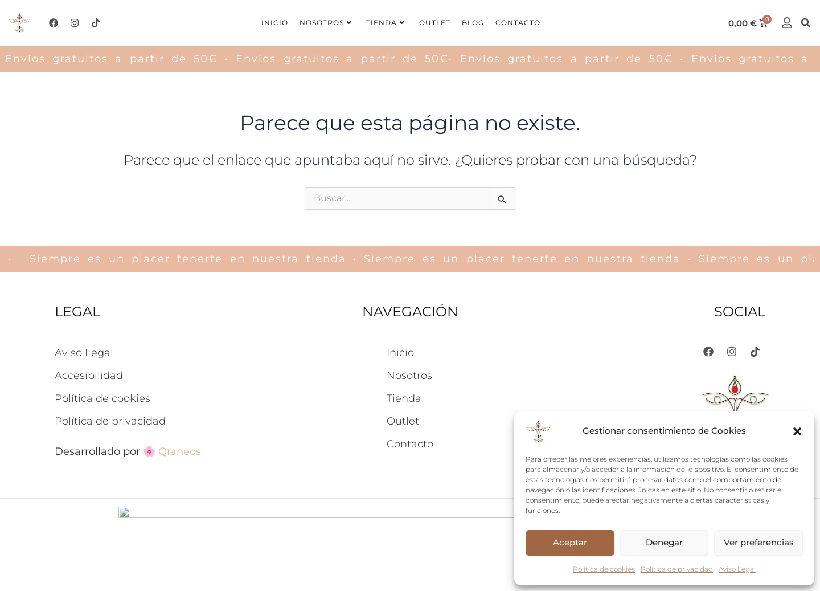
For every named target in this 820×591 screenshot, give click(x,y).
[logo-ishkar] (19, 23)
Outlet (434, 22)
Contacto (517, 22)
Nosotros (326, 22)
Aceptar (570, 542)
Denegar (664, 542)
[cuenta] (787, 22)
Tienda (385, 22)
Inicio (274, 22)
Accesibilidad (89, 375)
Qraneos (179, 451)
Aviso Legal (737, 569)
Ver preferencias (759, 542)
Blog (473, 22)
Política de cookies (604, 569)
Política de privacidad (677, 569)
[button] (797, 431)
